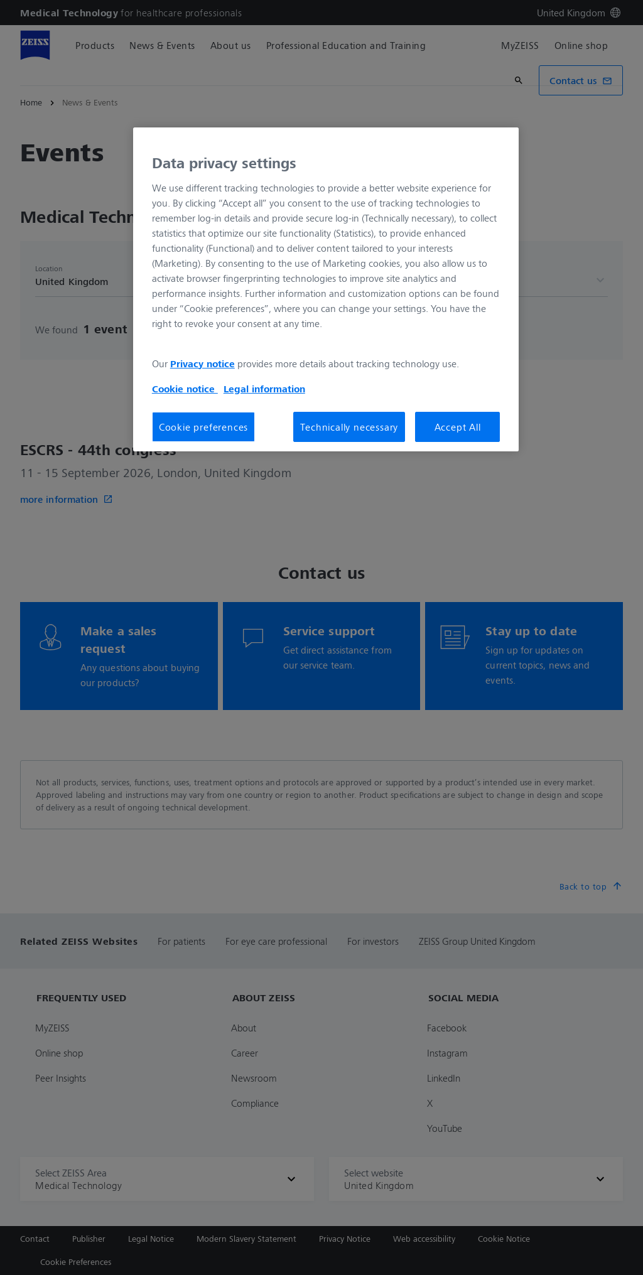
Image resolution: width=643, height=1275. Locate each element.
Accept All (458, 427)
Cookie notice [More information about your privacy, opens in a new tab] (185, 388)
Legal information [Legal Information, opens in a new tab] (264, 388)
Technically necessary (349, 427)
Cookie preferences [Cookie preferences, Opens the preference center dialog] (203, 427)
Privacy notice (202, 363)
